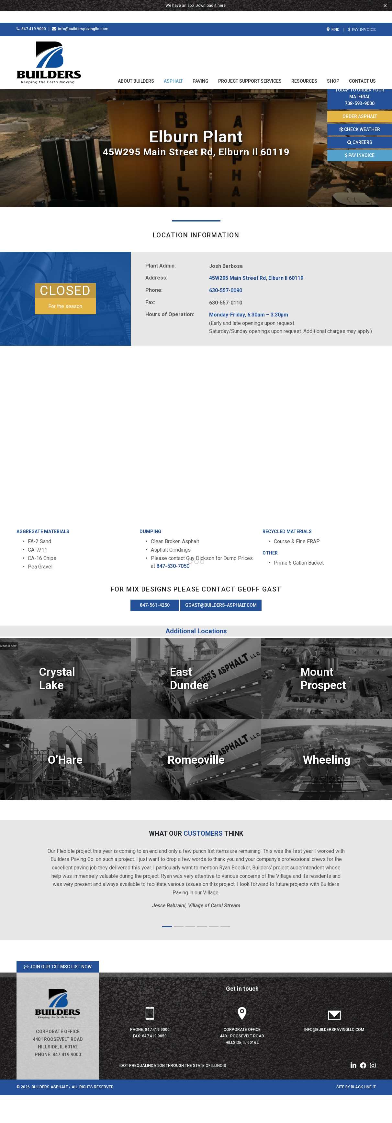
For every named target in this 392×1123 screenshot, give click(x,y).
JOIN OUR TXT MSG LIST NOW (58, 995)
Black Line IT (363, 1115)
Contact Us (362, 69)
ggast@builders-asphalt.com (221, 633)
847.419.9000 (31, 17)
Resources (304, 69)
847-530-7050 (173, 594)
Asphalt (173, 69)
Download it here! (211, 5)
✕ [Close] (385, 6)
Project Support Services (250, 69)
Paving (200, 69)
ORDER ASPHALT (359, 116)
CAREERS (359, 142)
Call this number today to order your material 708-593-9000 (359, 93)
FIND (333, 18)
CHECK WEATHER (359, 129)
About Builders (136, 69)
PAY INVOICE (363, 18)
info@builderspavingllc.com (80, 17)
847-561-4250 (155, 633)
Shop (333, 69)
